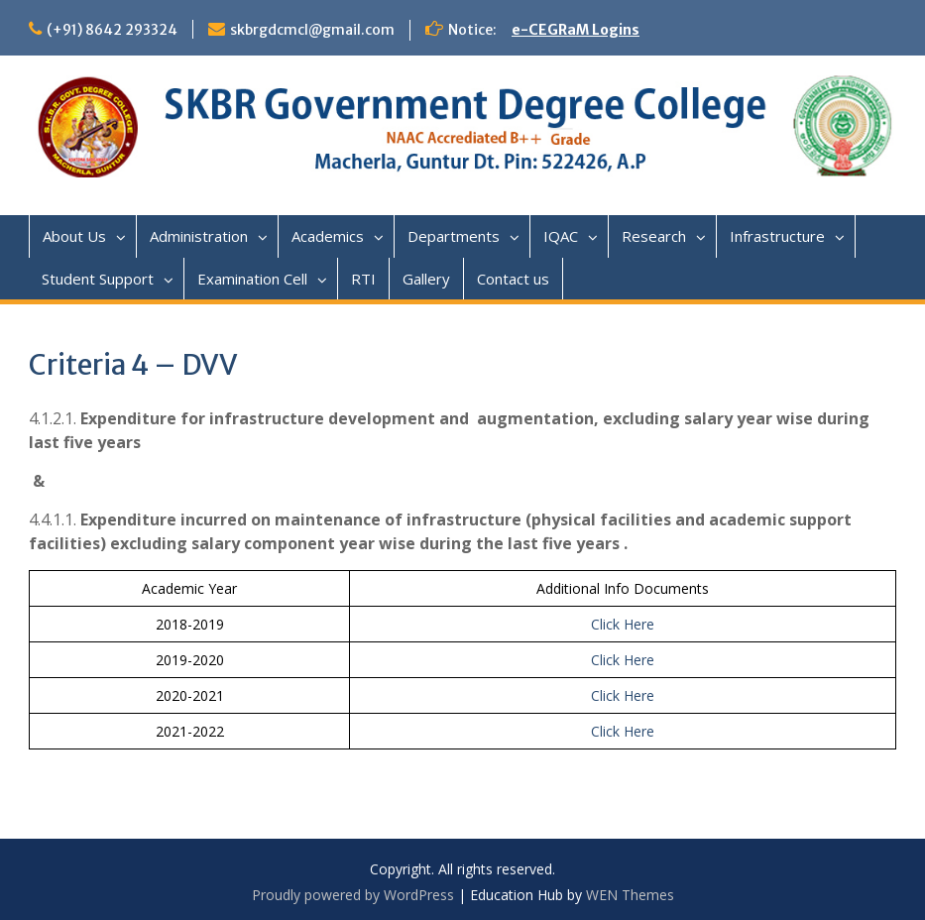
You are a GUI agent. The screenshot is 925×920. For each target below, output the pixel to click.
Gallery (426, 278)
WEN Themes (630, 894)
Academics (327, 236)
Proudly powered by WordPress (353, 894)
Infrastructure (777, 236)
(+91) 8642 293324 (112, 30)
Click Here (622, 624)
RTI (363, 278)
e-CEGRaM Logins (575, 30)
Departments (453, 236)
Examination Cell (252, 278)
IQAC (560, 236)
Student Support (98, 278)
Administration (199, 236)
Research (654, 236)
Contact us (513, 278)
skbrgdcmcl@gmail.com (312, 30)
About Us (74, 236)
